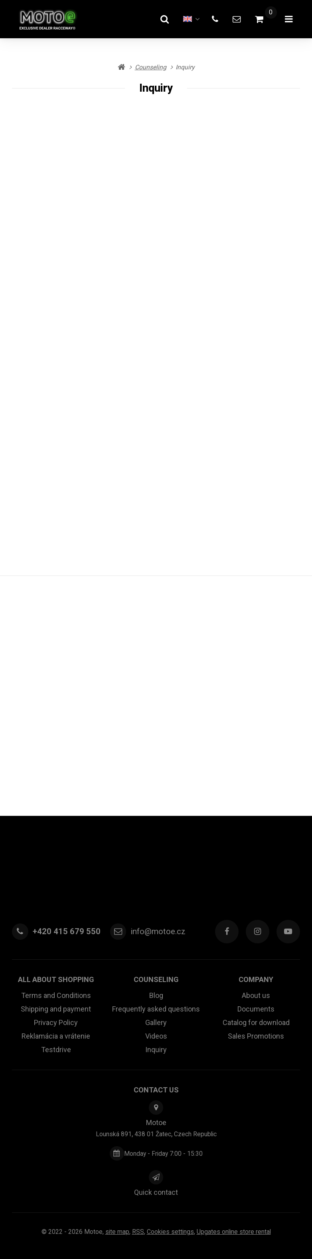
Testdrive (56, 1049)
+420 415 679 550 (67, 931)
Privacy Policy (56, 1022)
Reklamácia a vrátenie (56, 1036)
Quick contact (156, 1192)
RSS (138, 1231)
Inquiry (156, 1049)
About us (256, 995)
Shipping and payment (56, 1009)
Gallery (156, 1022)
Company (256, 979)
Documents (255, 1009)
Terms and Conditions (56, 995)
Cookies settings (170, 1231)
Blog (156, 995)
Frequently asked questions (156, 1009)
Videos (156, 1036)
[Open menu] (289, 19)
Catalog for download (256, 1022)
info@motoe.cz (158, 931)
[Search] (164, 19)
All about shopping (56, 979)
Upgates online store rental (234, 1231)
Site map (117, 1231)
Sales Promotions (256, 1036)
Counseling (156, 979)
